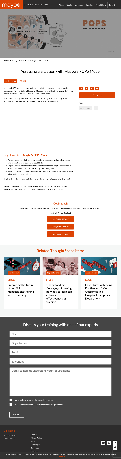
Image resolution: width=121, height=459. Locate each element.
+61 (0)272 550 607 (60, 219)
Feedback (34, 451)
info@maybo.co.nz (60, 234)
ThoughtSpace (101, 5)
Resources (35, 448)
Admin (33, 441)
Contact (112, 5)
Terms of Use (9, 438)
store (61, 189)
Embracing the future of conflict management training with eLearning (21, 290)
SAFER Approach (18, 101)
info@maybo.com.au (60, 226)
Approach (79, 5)
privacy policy (47, 400)
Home (6, 60)
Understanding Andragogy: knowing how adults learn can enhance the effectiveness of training (59, 293)
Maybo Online (10, 435)
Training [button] (69, 5)
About (61, 5)
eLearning (89, 5)
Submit (16, 414)
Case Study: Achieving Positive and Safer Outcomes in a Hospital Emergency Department (98, 291)
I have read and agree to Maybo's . (31, 400)
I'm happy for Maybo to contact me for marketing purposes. (36, 404)
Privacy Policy (36, 438)
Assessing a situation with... (38, 60)
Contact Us (97, 95)
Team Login (35, 444)
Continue (61, 456)
